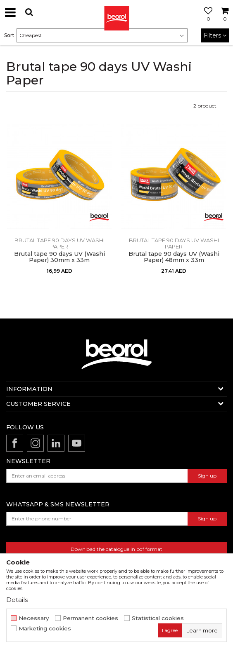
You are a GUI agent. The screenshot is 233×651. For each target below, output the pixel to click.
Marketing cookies (45, 628)
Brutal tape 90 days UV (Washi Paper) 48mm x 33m (173, 257)
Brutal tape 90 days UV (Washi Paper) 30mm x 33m (59, 257)
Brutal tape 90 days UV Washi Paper (59, 243)
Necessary (34, 618)
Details (17, 600)
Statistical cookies (158, 618)
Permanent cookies (90, 618)
